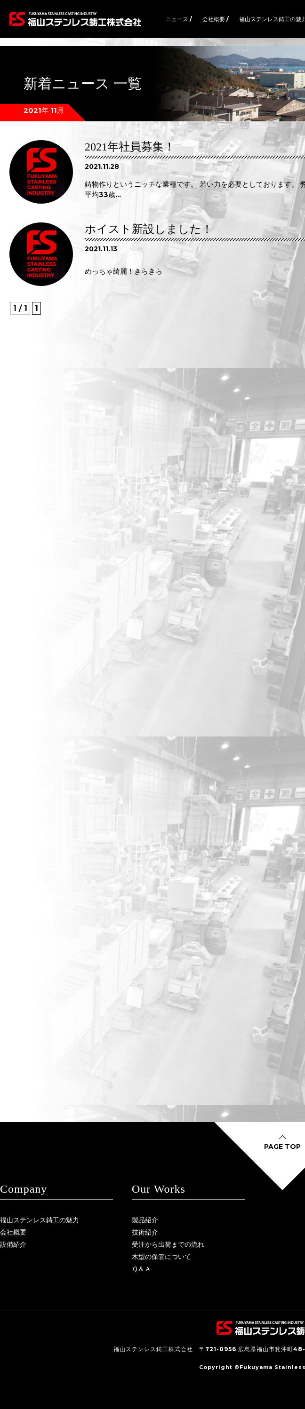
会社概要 (13, 1232)
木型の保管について (161, 1256)
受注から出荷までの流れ (168, 1244)
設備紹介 (13, 1244)
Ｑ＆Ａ (141, 1269)
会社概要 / (215, 19)
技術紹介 (145, 1232)
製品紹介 (145, 1220)
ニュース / (179, 19)
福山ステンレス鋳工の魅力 (39, 1220)
